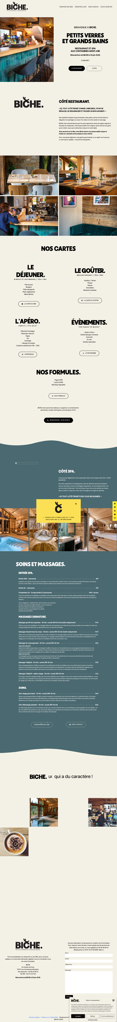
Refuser (92, 1016)
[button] (113, 1000)
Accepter (78, 1016)
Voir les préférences (107, 1016)
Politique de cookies (92, 1019)
